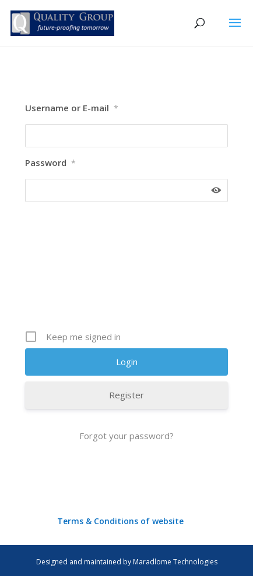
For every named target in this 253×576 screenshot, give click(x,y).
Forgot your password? (126, 435)
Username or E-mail (71, 108)
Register (126, 395)
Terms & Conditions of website (120, 520)
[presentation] (87, 270)
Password (50, 163)
